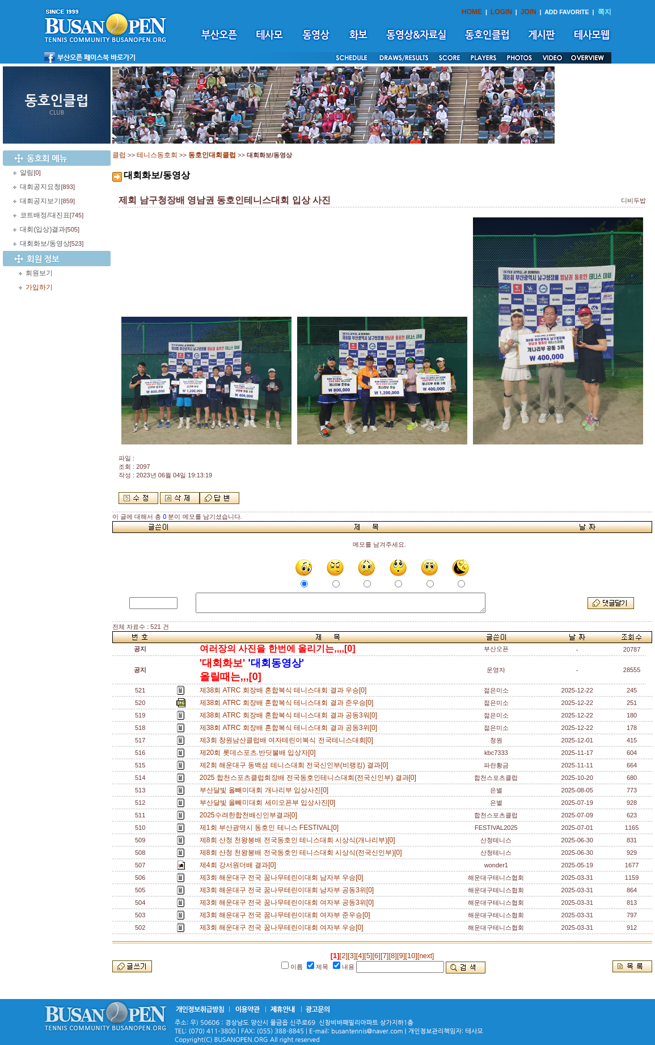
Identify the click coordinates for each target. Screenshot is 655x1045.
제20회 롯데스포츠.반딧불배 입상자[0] (259, 753)
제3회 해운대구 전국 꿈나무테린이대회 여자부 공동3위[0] (289, 902)
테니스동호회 (157, 155)
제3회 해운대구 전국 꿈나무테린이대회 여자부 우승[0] (283, 927)
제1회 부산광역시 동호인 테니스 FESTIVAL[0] (271, 828)
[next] (425, 956)
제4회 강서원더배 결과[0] (240, 865)
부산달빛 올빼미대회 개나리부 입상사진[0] (266, 790)
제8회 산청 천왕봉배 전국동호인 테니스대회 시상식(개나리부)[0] (299, 840)
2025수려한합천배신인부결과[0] (250, 815)
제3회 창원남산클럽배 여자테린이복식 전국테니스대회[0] (288, 740)
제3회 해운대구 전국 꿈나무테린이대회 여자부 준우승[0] (287, 915)
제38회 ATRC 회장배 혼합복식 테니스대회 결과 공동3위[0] (290, 728)
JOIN (528, 12)
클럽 (119, 155)
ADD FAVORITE (566, 12)
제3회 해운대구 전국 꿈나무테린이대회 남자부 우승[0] (283, 878)
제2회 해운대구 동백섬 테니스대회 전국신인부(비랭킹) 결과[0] (296, 765)
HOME (472, 12)
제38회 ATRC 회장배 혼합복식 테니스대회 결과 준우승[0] (288, 703)
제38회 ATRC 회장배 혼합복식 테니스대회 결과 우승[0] (285, 690)
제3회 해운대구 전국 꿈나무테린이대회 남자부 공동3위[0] (289, 890)
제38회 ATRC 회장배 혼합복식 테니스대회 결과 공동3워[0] (290, 715)
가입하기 (39, 287)
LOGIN (501, 12)
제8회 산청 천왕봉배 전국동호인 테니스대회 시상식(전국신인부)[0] (302, 853)
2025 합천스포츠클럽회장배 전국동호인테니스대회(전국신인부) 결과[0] (310, 778)
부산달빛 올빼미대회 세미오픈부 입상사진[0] (269, 803)
